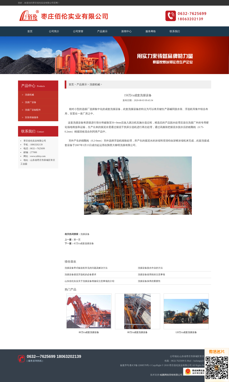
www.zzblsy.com (38, 156)
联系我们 (175, 31)
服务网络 (150, 31)
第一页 (77, 239)
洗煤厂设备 (30, 102)
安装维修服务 (31, 117)
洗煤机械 (29, 95)
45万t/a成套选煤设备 (84, 243)
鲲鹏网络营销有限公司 (171, 375)
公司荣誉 (78, 31)
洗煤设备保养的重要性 (149, 281)
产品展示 (102, 31)
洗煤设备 (133, 109)
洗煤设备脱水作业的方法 (150, 268)
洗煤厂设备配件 (33, 110)
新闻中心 (126, 31)
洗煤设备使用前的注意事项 (151, 274)
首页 (30, 31)
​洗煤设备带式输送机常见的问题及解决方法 (86, 268)
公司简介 (54, 31)
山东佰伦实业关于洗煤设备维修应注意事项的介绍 (89, 281)
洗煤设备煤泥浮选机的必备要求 (80, 274)
